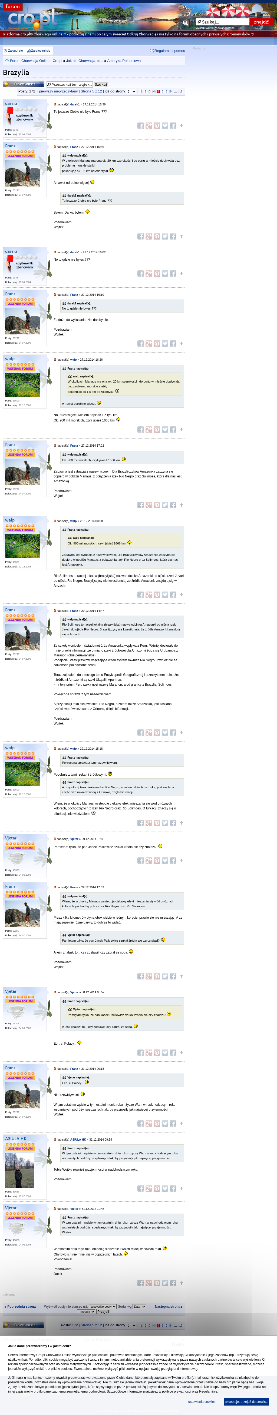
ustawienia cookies (202, 1402)
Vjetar (11, 838)
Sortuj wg (132, 1306)
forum (13, 6)
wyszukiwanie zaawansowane (215, 27)
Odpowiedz (23, 84)
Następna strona (167, 1306)
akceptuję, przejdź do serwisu (246, 1402)
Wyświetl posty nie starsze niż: (80, 1306)
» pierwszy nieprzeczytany (57, 91)
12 (180, 91)
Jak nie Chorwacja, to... (84, 61)
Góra (181, 125)
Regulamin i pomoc (169, 51)
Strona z (91, 91)
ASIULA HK (15, 1139)
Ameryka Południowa (124, 61)
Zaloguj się (15, 50)
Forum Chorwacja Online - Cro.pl (36, 61)
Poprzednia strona (21, 1306)
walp (10, 359)
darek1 (11, 103)
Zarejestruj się (40, 50)
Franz (10, 146)
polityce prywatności (176, 1391)
